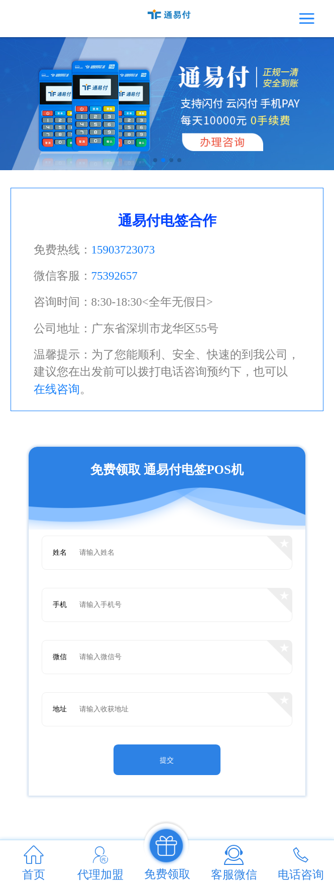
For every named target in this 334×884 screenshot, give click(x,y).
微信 (60, 657)
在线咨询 (57, 389)
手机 (60, 604)
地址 (60, 709)
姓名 (60, 552)
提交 (167, 760)
